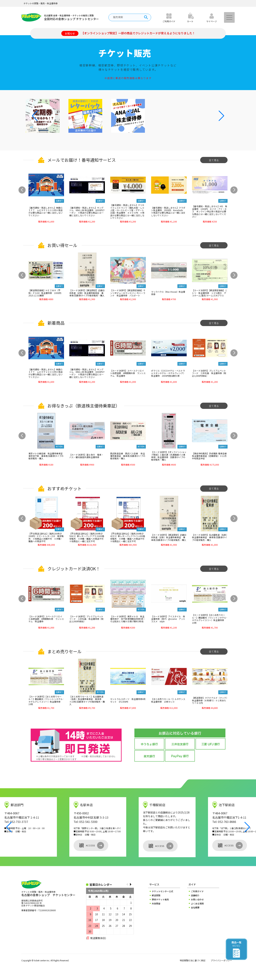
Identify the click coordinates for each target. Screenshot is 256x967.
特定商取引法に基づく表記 (192, 960)
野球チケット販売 (160, 899)
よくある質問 (197, 903)
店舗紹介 (195, 895)
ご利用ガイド (197, 891)
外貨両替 (156, 903)
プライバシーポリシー (221, 960)
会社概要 (195, 907)
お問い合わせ (197, 899)
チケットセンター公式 (162, 891)
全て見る (214, 160)
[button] (221, 116)
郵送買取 (156, 895)
